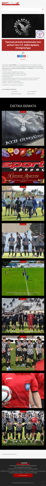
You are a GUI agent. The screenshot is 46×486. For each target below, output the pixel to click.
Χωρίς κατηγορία (26, 374)
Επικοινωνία (24, 475)
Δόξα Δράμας (23, 59)
